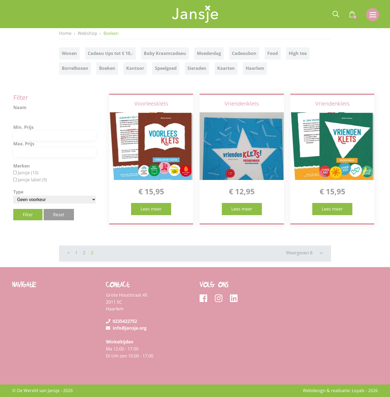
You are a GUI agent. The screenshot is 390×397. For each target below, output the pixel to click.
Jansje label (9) (32, 180)
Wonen (69, 54)
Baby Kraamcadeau (165, 54)
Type (18, 192)
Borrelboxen (75, 68)
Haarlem (255, 68)
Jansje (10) (28, 173)
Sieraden (196, 68)
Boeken (107, 68)
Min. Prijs (23, 127)
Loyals (358, 390)
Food (272, 54)
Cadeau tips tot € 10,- (110, 54)
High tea (298, 54)
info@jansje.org (126, 328)
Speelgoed (166, 68)
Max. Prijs (23, 144)
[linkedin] (234, 298)
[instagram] (220, 298)
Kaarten (226, 68)
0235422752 (121, 321)
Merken (21, 166)
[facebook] (205, 298)
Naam (20, 107)
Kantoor (135, 68)
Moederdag (209, 54)
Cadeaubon (244, 54)
